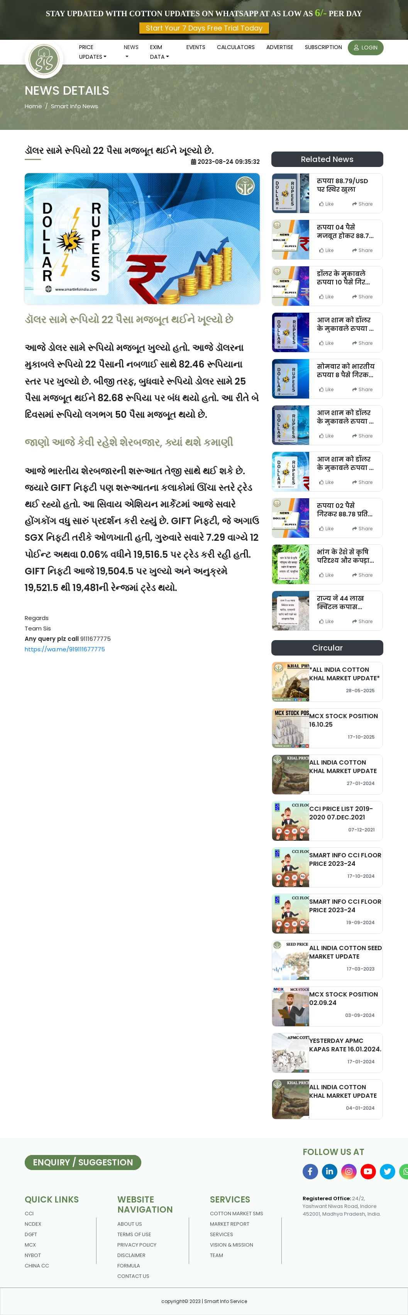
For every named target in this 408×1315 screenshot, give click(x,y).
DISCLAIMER (131, 1255)
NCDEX (33, 1224)
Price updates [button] (90, 52)
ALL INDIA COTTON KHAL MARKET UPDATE (343, 766)
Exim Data (157, 52)
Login (366, 47)
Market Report (229, 1224)
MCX (30, 1245)
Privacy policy (136, 1245)
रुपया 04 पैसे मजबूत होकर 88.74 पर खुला (345, 235)
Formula (128, 1265)
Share (362, 204)
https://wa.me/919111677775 (65, 649)
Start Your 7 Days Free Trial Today (204, 28)
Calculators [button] (236, 47)
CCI (29, 1213)
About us (129, 1224)
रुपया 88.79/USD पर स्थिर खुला (342, 185)
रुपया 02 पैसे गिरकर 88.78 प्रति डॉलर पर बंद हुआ (342, 513)
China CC (37, 1265)
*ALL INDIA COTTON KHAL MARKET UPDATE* (344, 673)
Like (326, 204)
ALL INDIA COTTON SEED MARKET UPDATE (345, 952)
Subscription (323, 47)
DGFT (31, 1234)
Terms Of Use (134, 1234)
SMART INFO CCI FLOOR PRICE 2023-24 (345, 859)
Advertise (279, 47)
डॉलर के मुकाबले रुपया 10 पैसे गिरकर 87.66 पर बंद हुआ (346, 282)
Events (195, 47)
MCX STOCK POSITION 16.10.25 (343, 720)
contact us (133, 1276)
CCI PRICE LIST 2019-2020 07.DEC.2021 (341, 812)
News (131, 47)
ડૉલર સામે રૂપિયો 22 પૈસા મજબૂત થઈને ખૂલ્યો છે (129, 319)
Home (33, 106)
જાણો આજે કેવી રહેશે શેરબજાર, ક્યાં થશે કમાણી (129, 442)
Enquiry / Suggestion (83, 1163)
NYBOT (33, 1255)
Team (216, 1255)
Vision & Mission (231, 1245)
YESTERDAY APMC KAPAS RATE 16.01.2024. (345, 1044)
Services (221, 1234)
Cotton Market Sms (236, 1213)
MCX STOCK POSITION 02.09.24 (343, 998)
